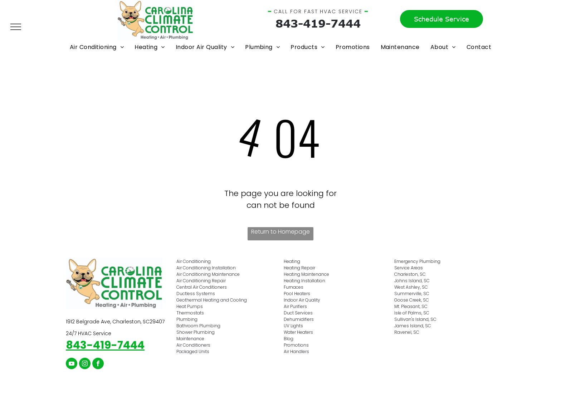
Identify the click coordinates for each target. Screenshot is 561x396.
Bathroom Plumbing (198, 326)
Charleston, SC (410, 274)
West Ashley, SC (411, 287)
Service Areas (408, 268)
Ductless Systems (195, 293)
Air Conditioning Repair (201, 281)
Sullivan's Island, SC (415, 319)
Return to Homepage (280, 232)
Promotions (296, 345)
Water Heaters (298, 332)
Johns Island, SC (412, 281)
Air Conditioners (193, 345)
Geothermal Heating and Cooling (211, 300)
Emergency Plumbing (417, 261)
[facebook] (98, 364)
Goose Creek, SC (411, 300)
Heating (292, 261)
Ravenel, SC (406, 332)
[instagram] (85, 364)
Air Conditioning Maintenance (208, 274)
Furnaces (293, 287)
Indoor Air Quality (302, 300)
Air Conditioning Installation (206, 268)
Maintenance (190, 339)
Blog (288, 339)
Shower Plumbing (195, 332)
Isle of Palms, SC (411, 313)
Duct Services (298, 313)
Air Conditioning (193, 261)
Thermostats (190, 313)
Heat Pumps (189, 306)
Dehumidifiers (299, 319)
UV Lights (293, 326)
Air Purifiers (295, 306)
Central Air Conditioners (201, 287)
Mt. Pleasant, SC (411, 306)
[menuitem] (96, 47)
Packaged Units (192, 351)
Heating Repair (299, 268)
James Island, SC (412, 326)
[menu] (15, 27)
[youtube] (71, 364)
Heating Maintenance (306, 274)
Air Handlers (296, 351)
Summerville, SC (411, 293)
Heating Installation (304, 281)
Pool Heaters (297, 293)
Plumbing (186, 319)
